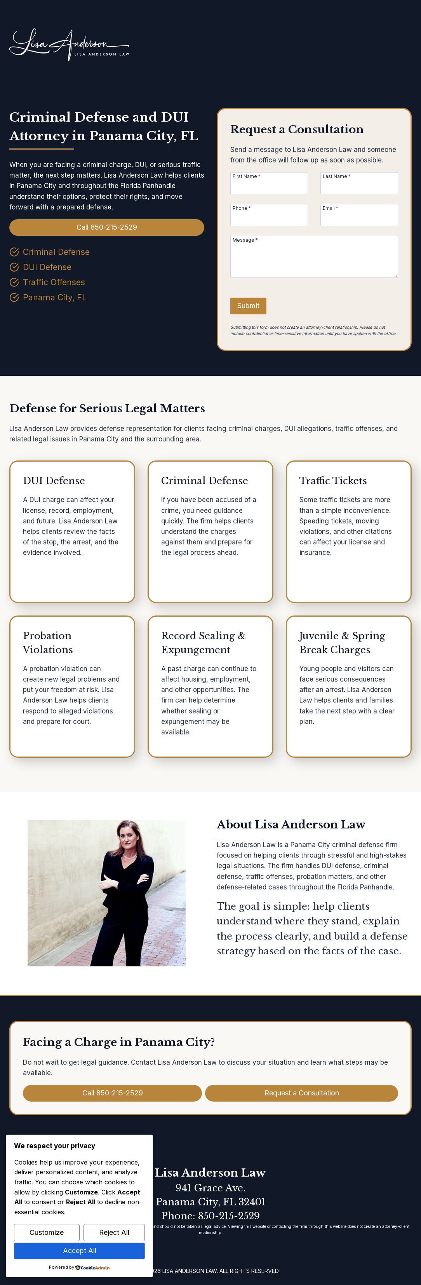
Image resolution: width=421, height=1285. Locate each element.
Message (245, 239)
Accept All (79, 1251)
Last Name (337, 176)
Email (330, 208)
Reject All (114, 1232)
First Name (247, 176)
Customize (47, 1232)
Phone (242, 208)
